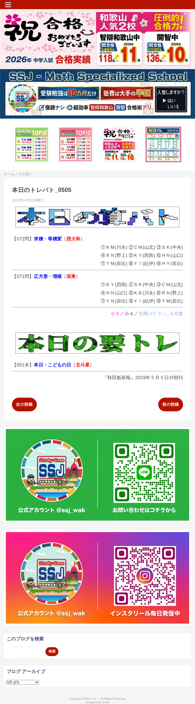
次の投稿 (24, 404)
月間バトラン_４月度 (160, 313)
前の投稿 (170, 404)
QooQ (105, 702)
